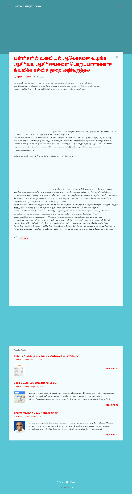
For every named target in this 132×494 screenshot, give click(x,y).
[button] (116, 57)
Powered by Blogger (65, 482)
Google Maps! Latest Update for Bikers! (35, 383)
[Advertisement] (70, 31)
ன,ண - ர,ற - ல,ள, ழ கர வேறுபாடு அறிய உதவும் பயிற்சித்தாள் (46, 356)
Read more (112, 369)
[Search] (121, 8)
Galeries (71, 487)
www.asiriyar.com (28, 6)
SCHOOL (24, 238)
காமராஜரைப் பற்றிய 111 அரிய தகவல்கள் (36, 413)
